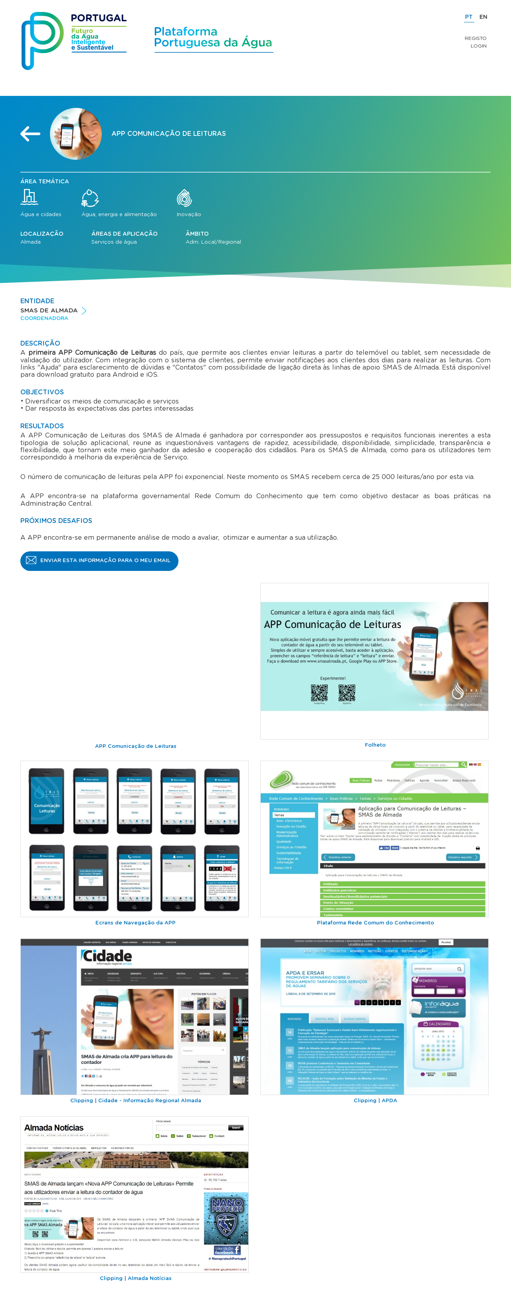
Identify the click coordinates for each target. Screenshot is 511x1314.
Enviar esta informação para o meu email (105, 560)
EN (483, 17)
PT (469, 17)
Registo (476, 38)
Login (479, 46)
